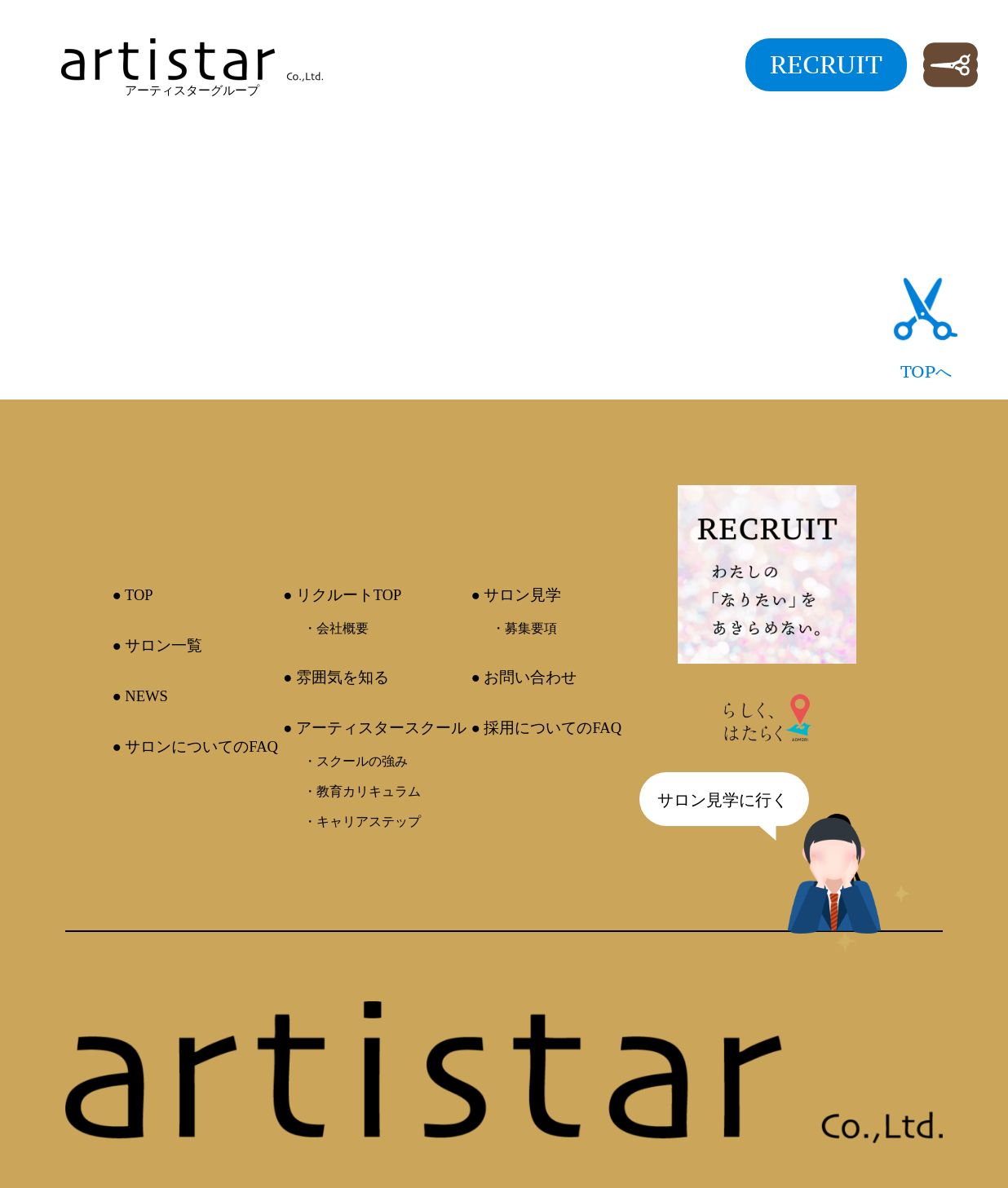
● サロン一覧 (157, 645)
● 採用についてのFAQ (546, 727)
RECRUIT (826, 64)
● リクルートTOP (342, 594)
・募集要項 (524, 628)
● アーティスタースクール (374, 727)
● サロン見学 (516, 594)
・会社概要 (336, 628)
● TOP (132, 594)
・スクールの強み (355, 761)
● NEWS (139, 695)
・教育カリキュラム (362, 791)
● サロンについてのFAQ (195, 746)
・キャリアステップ (362, 821)
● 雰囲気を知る (336, 677)
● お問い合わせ (524, 677)
